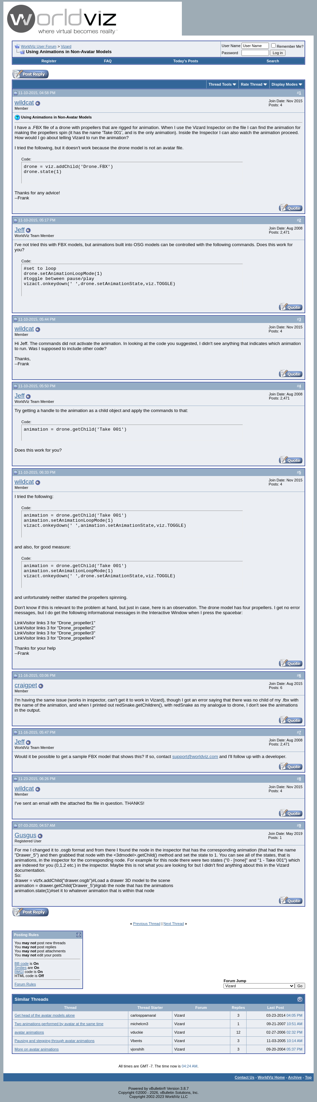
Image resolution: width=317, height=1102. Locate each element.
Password (230, 53)
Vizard (66, 46)
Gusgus (25, 835)
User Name (231, 46)
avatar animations (29, 1032)
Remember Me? (287, 46)
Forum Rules (25, 984)
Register (48, 61)
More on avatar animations (37, 1049)
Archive (295, 1077)
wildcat (24, 102)
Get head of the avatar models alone (45, 1015)
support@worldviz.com (195, 756)
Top (308, 1077)
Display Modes (285, 84)
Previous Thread (147, 924)
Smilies (20, 968)
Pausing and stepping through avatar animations (54, 1041)
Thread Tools (220, 84)
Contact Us (244, 1077)
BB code (22, 963)
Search (273, 61)
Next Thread (174, 924)
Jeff (20, 229)
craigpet (26, 685)
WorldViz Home (271, 1077)
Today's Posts (185, 61)
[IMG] (19, 972)
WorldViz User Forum (39, 46)
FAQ (108, 61)
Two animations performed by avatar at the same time (59, 1024)
